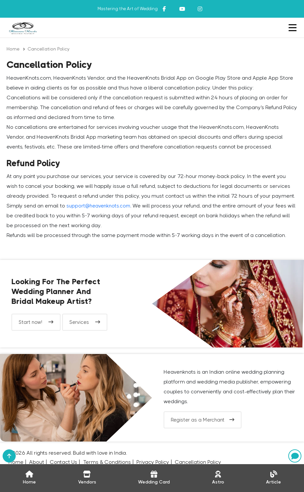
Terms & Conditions (107, 462)
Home (13, 48)
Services (84, 322)
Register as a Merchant (202, 420)
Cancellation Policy (48, 48)
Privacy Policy (152, 462)
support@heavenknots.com (98, 206)
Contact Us (63, 462)
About (36, 462)
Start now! (36, 322)
